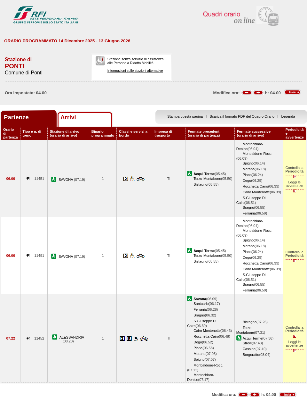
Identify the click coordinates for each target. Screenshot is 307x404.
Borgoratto (251, 355)
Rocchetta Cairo (255, 186)
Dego (247, 180)
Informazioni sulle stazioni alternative (135, 70)
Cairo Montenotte (256, 192)
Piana (247, 175)
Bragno (248, 207)
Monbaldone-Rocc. (257, 154)
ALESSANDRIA (71, 337)
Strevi (247, 343)
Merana (249, 169)
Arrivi (68, 117)
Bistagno (200, 184)
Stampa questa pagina (185, 116)
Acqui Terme (252, 338)
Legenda (288, 116)
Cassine (249, 349)
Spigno (248, 163)
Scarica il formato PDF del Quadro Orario (242, 116)
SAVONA (66, 179)
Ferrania (249, 213)
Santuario (201, 304)
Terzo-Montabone (207, 179)
